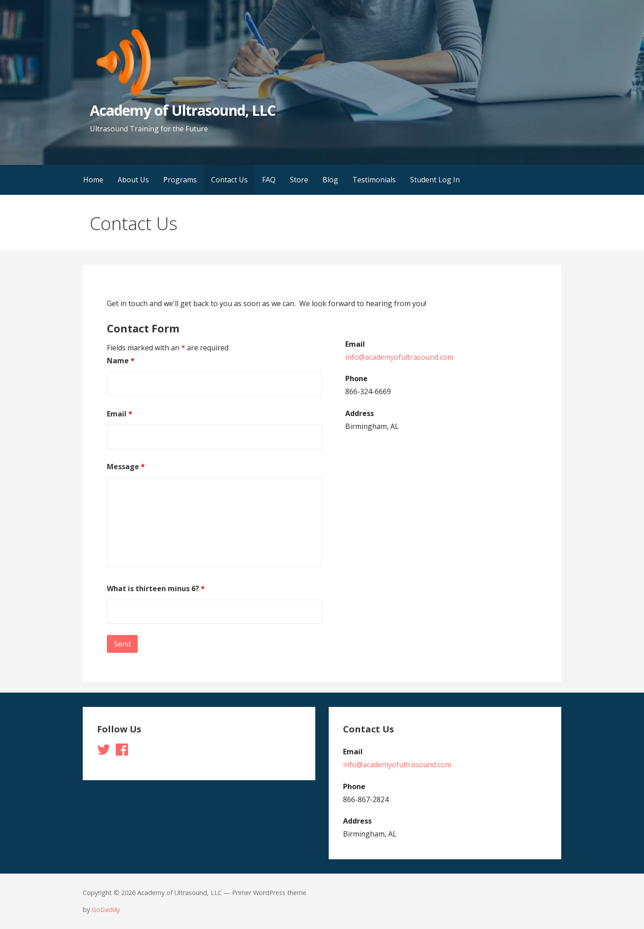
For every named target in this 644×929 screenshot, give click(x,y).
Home (93, 180)
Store (299, 180)
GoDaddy (106, 909)
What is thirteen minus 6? (156, 588)
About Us (133, 180)
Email (119, 414)
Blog (330, 180)
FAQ (268, 180)
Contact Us (229, 180)
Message (126, 466)
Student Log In (435, 180)
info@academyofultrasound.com (399, 357)
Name (121, 361)
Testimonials (374, 180)
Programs (180, 180)
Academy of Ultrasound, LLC (182, 110)
